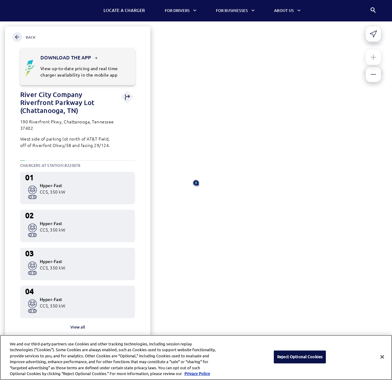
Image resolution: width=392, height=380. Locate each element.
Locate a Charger (126, 10)
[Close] (382, 360)
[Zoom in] (373, 57)
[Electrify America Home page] (29, 11)
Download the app (68, 57)
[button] (196, 184)
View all (77, 327)
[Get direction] (127, 97)
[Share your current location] (373, 34)
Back (24, 37)
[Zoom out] (373, 74)
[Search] (373, 10)
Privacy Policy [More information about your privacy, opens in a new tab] (197, 377)
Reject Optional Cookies (299, 360)
